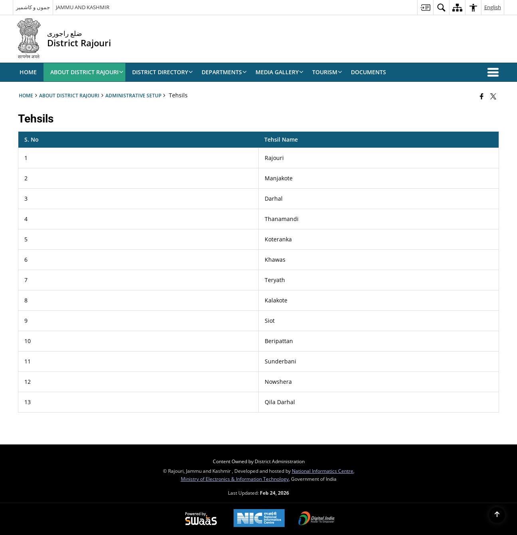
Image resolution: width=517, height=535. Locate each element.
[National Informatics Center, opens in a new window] (259, 519)
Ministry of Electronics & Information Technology (235, 479)
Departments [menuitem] (224, 72)
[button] (494, 72)
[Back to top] (497, 515)
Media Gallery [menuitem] (279, 72)
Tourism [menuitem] (327, 72)
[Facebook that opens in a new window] (482, 96)
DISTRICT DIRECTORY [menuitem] (162, 72)
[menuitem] (425, 7)
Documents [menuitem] (368, 72)
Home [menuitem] (28, 72)
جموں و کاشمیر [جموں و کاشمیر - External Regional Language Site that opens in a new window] (33, 7)
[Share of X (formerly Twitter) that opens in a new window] (493, 96)
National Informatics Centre (322, 471)
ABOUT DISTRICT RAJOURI (69, 95)
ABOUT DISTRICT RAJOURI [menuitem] (86, 72)
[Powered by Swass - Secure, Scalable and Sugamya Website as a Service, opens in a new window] (201, 519)
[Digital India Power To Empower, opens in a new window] (316, 519)
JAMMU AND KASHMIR (82, 7)
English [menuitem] (492, 7)
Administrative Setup (133, 95)
